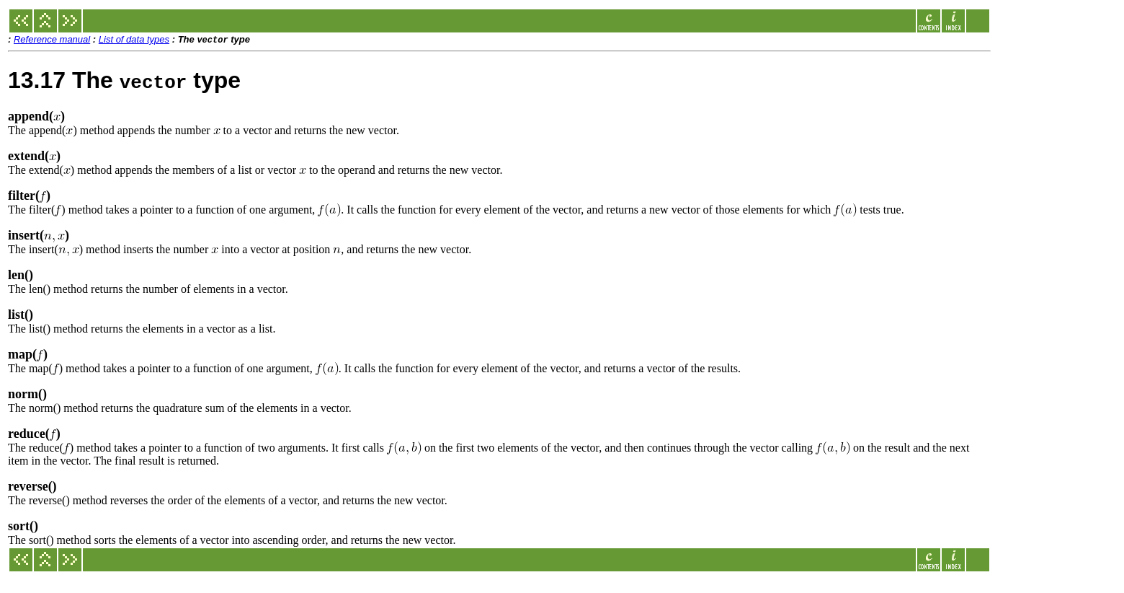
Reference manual (52, 40)
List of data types (134, 40)
